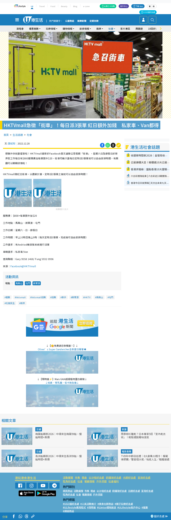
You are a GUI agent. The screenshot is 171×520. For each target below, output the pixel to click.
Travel (42, 6)
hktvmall (21, 297)
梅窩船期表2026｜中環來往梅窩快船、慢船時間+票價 (58, 435)
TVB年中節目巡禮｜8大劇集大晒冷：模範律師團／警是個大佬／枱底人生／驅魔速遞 (145, 457)
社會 (110, 28)
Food (53, 6)
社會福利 (113, 481)
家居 (124, 429)
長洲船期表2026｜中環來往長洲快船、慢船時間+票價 (58, 457)
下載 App (139, 6)
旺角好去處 (69, 481)
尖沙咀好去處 (96, 477)
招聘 (53, 297)
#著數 (145, 507)
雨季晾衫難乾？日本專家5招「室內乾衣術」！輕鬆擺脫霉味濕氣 (143, 435)
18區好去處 (154, 28)
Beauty (64, 6)
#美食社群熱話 (105, 504)
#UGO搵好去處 (71, 504)
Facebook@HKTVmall (23, 266)
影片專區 (125, 28)
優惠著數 (34, 28)
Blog (75, 6)
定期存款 (94, 21)
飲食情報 (84, 28)
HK (32, 6)
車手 (64, 297)
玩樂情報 (50, 28)
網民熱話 (67, 491)
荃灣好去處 (144, 477)
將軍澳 (36, 283)
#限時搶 (91, 507)
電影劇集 (126, 451)
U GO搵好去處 (149, 12)
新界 (22, 303)
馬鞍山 (19, 283)
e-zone (86, 6)
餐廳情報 (89, 481)
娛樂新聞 (81, 21)
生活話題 (18, 135)
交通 (38, 429)
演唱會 (20, 28)
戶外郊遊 (101, 481)
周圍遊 (139, 28)
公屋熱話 (69, 21)
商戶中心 (123, 6)
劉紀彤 (11, 143)
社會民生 (10, 303)
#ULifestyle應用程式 (74, 507)
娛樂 (98, 28)
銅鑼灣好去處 (113, 477)
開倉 (84, 477)
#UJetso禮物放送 (106, 507)
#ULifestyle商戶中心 (128, 507)
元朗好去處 (129, 477)
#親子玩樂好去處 (124, 504)
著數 (8, 297)
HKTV (87, 297)
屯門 (28, 283)
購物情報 (67, 28)
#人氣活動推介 (88, 504)
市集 (77, 477)
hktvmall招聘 (38, 297)
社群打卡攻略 (109, 6)
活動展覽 (68, 477)
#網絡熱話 (68, 511)
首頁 (6, 135)
